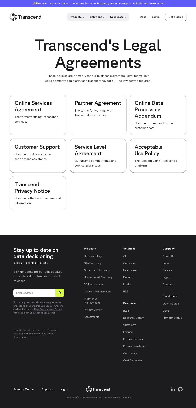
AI (124, 256)
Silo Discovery (92, 263)
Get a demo (175, 16)
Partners (128, 331)
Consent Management (97, 291)
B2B (125, 291)
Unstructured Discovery (98, 277)
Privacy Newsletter (134, 346)
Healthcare (130, 270)
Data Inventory (93, 256)
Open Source (171, 303)
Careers (167, 270)
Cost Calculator (133, 360)
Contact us (169, 284)
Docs (143, 17)
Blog (126, 310)
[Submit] (59, 293)
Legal (166, 277)
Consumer (129, 263)
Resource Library (133, 317)
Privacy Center (93, 309)
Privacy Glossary (133, 339)
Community (130, 353)
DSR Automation (94, 284)
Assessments (91, 316)
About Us (168, 256)
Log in (155, 17)
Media (127, 284)
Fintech (127, 277)
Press (166, 263)
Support (47, 389)
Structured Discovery (97, 270)
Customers (129, 324)
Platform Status (172, 317)
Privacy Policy (33, 333)
